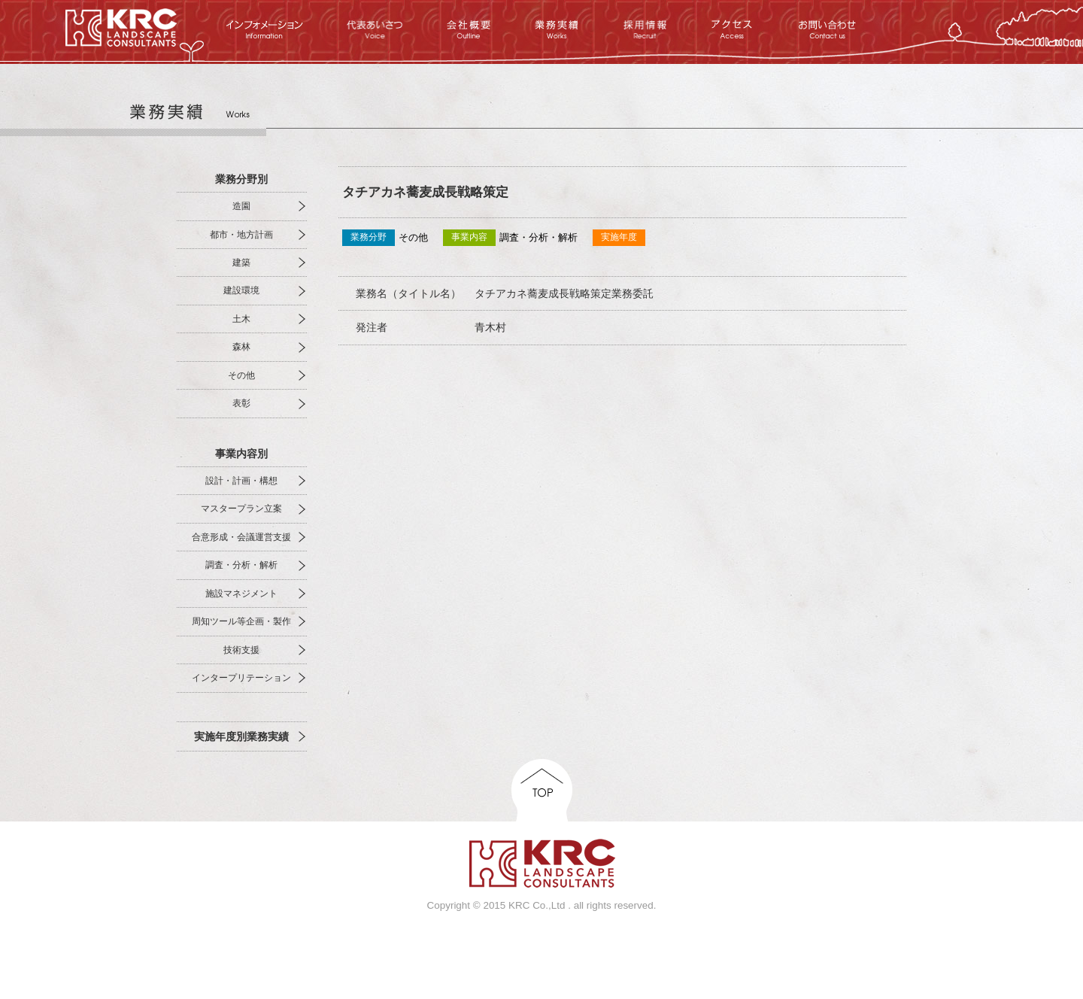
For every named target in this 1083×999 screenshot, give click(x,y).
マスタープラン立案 (241, 508)
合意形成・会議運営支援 (241, 537)
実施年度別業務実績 (241, 736)
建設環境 (241, 290)
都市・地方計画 (241, 234)
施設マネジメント (241, 593)
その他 (241, 375)
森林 (241, 347)
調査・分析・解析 (241, 565)
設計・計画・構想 (241, 480)
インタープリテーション (241, 678)
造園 (241, 206)
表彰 (241, 403)
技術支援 (241, 650)
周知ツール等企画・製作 (241, 621)
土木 (241, 319)
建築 (241, 262)
